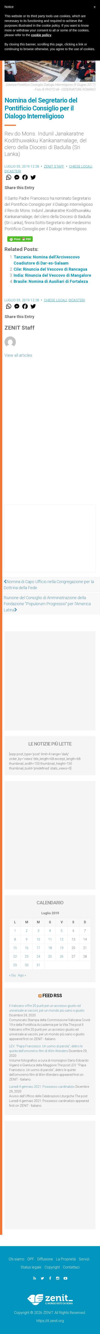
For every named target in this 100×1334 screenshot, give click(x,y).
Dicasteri (13, 171)
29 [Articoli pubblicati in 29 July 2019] (15, 965)
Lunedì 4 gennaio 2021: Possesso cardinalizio (42, 1086)
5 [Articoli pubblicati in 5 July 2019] (61, 931)
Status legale (31, 1267)
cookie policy (41, 35)
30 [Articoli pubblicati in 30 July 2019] (26, 965)
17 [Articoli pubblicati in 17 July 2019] (38, 948)
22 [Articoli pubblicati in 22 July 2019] (15, 956)
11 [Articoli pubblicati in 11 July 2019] (50, 939)
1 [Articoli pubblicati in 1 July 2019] (15, 931)
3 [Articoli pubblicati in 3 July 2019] (38, 931)
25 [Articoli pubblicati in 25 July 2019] (50, 956)
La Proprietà (66, 1259)
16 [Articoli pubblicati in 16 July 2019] (26, 948)
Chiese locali (80, 166)
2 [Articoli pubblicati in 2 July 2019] (27, 931)
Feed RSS (52, 995)
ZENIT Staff (54, 166)
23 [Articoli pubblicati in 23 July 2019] (26, 956)
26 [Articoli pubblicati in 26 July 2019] (61, 956)
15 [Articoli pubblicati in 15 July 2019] (15, 948)
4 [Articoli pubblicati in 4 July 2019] (50, 931)
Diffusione (45, 1259)
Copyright (52, 1267)
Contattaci (71, 1267)
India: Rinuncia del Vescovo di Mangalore (52, 275)
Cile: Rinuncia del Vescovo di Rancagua (50, 269)
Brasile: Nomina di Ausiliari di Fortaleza (51, 281)
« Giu (12, 975)
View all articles (18, 355)
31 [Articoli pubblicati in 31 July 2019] (38, 965)
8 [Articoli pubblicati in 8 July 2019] (15, 939)
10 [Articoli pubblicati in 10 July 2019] (38, 939)
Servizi (84, 1259)
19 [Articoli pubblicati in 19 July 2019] (61, 948)
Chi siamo (16, 1259)
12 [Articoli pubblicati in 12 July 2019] (61, 939)
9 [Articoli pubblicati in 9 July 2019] (27, 939)
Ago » (22, 975)
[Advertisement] (50, 543)
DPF (31, 1259)
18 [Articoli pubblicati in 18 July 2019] (50, 948)
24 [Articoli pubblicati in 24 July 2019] (38, 956)
